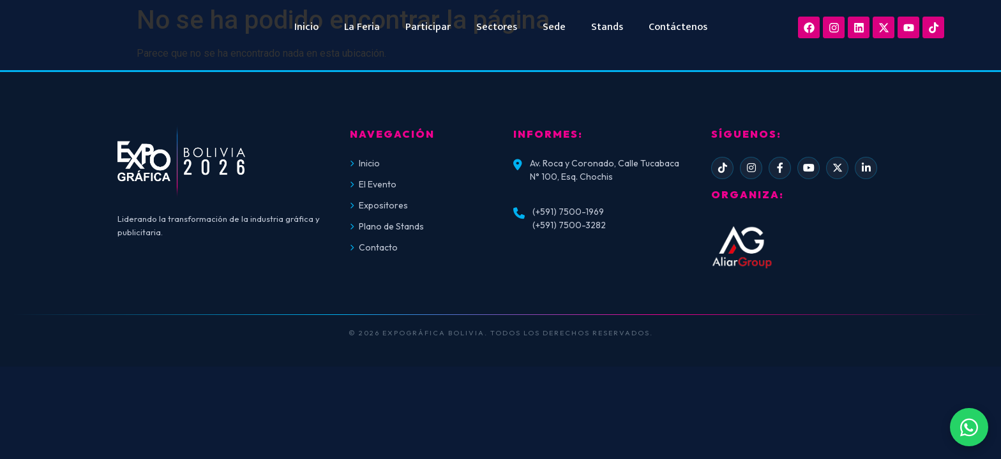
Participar (428, 27)
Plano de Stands (387, 226)
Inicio (306, 27)
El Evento (373, 184)
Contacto (374, 247)
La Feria (362, 27)
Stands (607, 27)
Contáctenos (678, 27)
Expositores (379, 205)
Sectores (496, 27)
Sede (554, 27)
